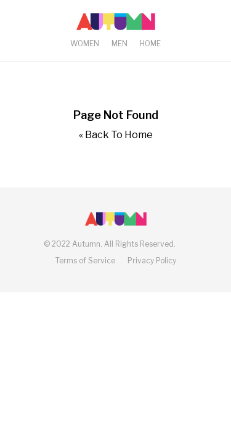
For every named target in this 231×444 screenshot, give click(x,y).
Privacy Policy (152, 260)
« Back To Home (116, 135)
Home (150, 43)
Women (84, 43)
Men (119, 43)
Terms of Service (85, 260)
